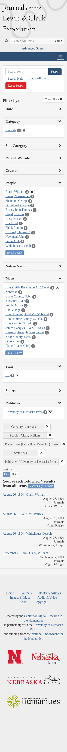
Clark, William (14, 191)
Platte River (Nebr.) (17, 345)
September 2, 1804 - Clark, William (25, 553)
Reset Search (16, 85)
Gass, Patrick (13, 219)
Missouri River (15, 301)
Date (14, 474)
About (24, 602)
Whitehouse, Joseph (18, 245)
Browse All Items (37, 78)
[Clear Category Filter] (24, 130)
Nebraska (11, 292)
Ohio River (12, 341)
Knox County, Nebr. (18, 337)
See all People (15, 252)
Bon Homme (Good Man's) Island (27, 314)
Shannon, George (16, 201)
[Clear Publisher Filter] (50, 412)
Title (6, 474)
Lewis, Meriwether (17, 196)
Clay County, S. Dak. (18, 323)
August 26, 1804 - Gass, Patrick (23, 514)
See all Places (14, 352)
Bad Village (12, 310)
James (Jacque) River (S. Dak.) (25, 328)
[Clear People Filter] (32, 192)
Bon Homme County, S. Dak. (24, 319)
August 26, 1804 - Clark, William (24, 494)
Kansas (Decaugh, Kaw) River (24, 332)
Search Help (15, 78)
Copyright (41, 602)
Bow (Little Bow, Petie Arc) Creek (27, 287)
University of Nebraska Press (23, 412)
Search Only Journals (41, 485)
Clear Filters (53, 99)
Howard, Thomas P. (18, 232)
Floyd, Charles (14, 214)
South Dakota (14, 305)
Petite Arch (12, 241)
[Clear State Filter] (17, 375)
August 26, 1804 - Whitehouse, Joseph (27, 533)
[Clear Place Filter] (57, 287)
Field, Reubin (14, 227)
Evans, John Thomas (18, 209)
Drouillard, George (17, 205)
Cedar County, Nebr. (18, 296)
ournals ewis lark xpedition (24, 18)
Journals (10, 130)
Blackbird (11, 223)
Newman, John (15, 236)
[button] (47, 427)
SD (7, 375)
